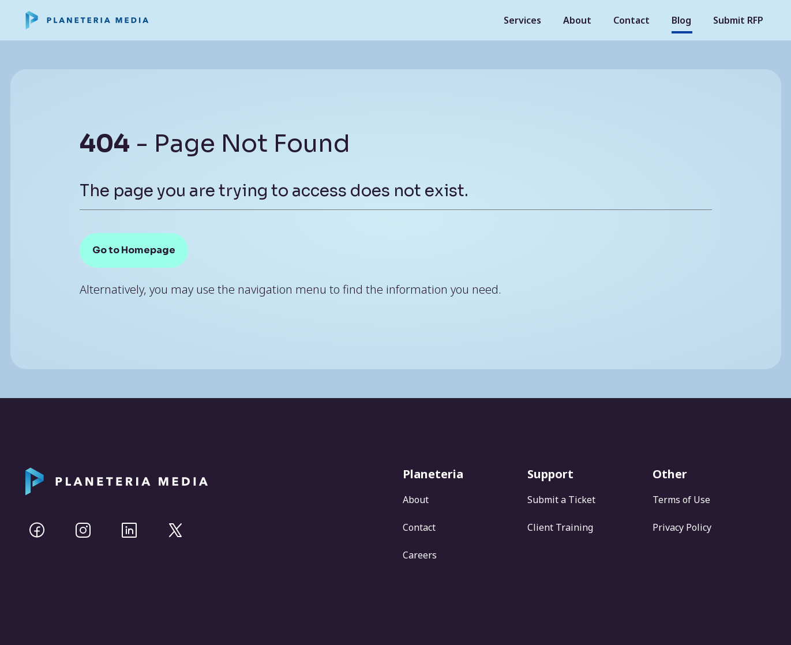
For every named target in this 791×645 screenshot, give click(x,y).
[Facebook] (36, 530)
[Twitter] (175, 530)
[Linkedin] (129, 530)
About (577, 20)
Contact (631, 20)
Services (522, 20)
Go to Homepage (133, 250)
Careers (420, 555)
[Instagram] (83, 530)
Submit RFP (738, 20)
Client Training (560, 527)
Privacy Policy (682, 527)
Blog (681, 20)
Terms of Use (681, 499)
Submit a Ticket (561, 499)
